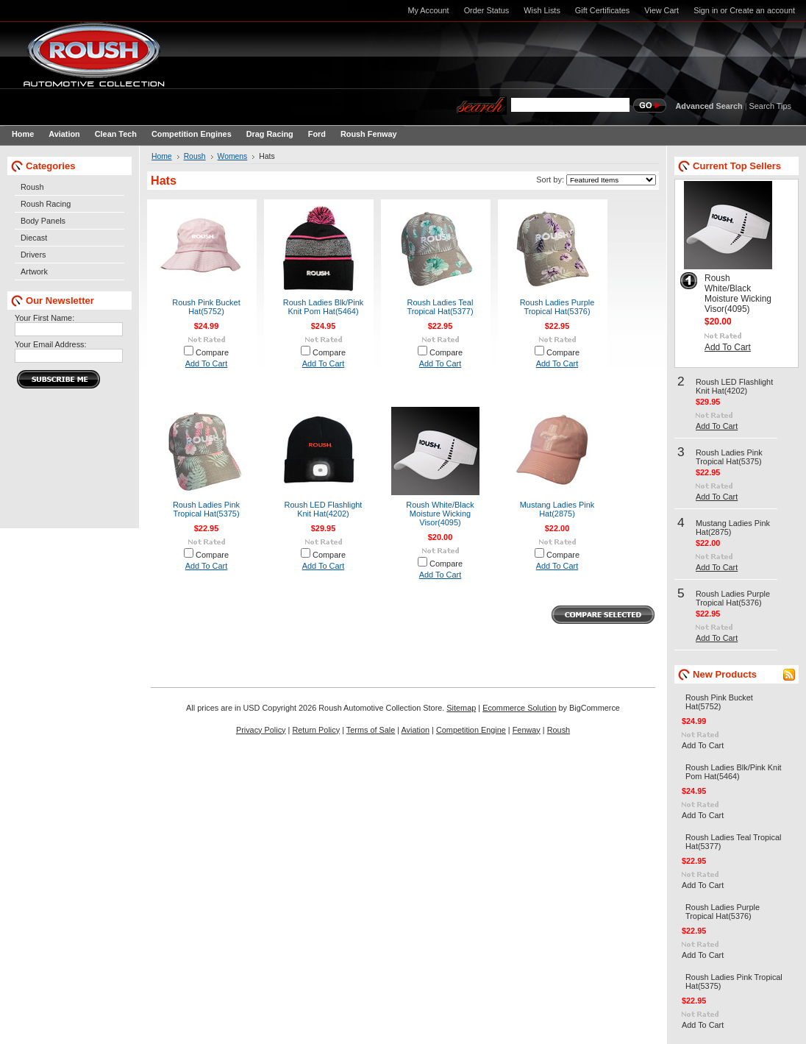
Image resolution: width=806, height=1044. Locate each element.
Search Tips (770, 106)
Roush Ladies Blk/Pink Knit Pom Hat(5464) (323, 307)
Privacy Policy (261, 729)
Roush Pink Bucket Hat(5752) (206, 307)
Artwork (34, 271)
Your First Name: (44, 317)
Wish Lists (542, 10)
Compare (212, 352)
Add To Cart (206, 363)
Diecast (34, 237)
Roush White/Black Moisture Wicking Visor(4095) (440, 513)
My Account (428, 10)
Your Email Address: (51, 344)
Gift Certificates (602, 10)
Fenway (527, 729)
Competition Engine (471, 729)
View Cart (661, 10)
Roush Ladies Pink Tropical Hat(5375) (206, 509)
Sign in (705, 10)
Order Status (487, 10)
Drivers (33, 254)
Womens (233, 156)
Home (161, 156)
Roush (32, 186)
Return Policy (316, 729)
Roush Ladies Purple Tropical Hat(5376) (557, 307)
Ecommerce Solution (519, 707)
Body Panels (43, 220)
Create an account (762, 10)
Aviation (416, 729)
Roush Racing (46, 203)
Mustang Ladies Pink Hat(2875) (557, 509)
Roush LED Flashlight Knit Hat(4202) (324, 509)
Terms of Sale (370, 729)
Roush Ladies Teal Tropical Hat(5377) (440, 307)
